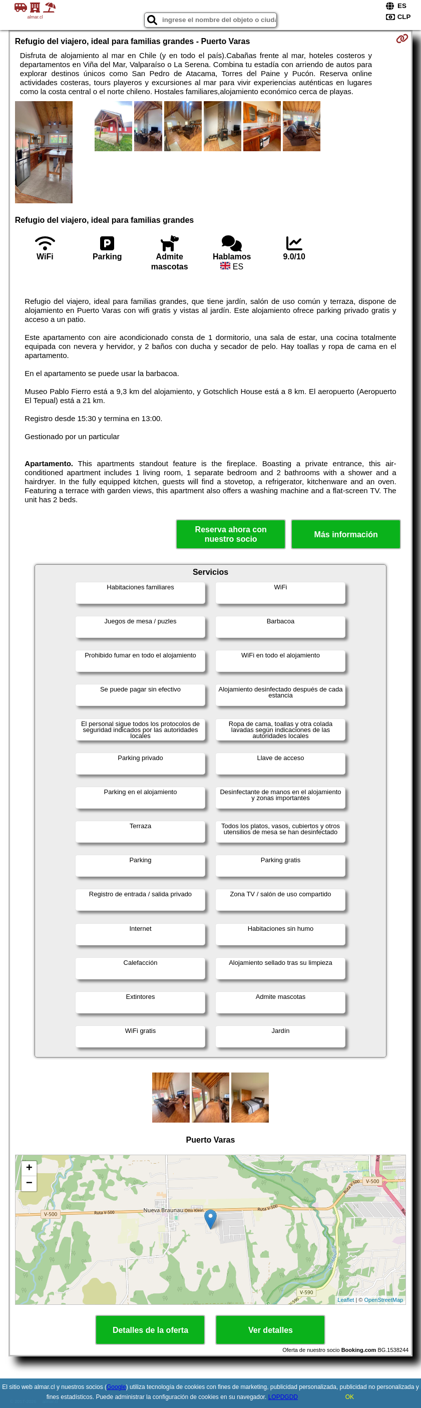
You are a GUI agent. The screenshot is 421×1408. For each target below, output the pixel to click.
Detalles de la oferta (150, 1330)
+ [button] (29, 1168)
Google (116, 1386)
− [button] (29, 1183)
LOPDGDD (283, 1396)
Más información (346, 534)
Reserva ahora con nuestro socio (231, 534)
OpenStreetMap (383, 1300)
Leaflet (345, 1300)
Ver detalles (270, 1330)
